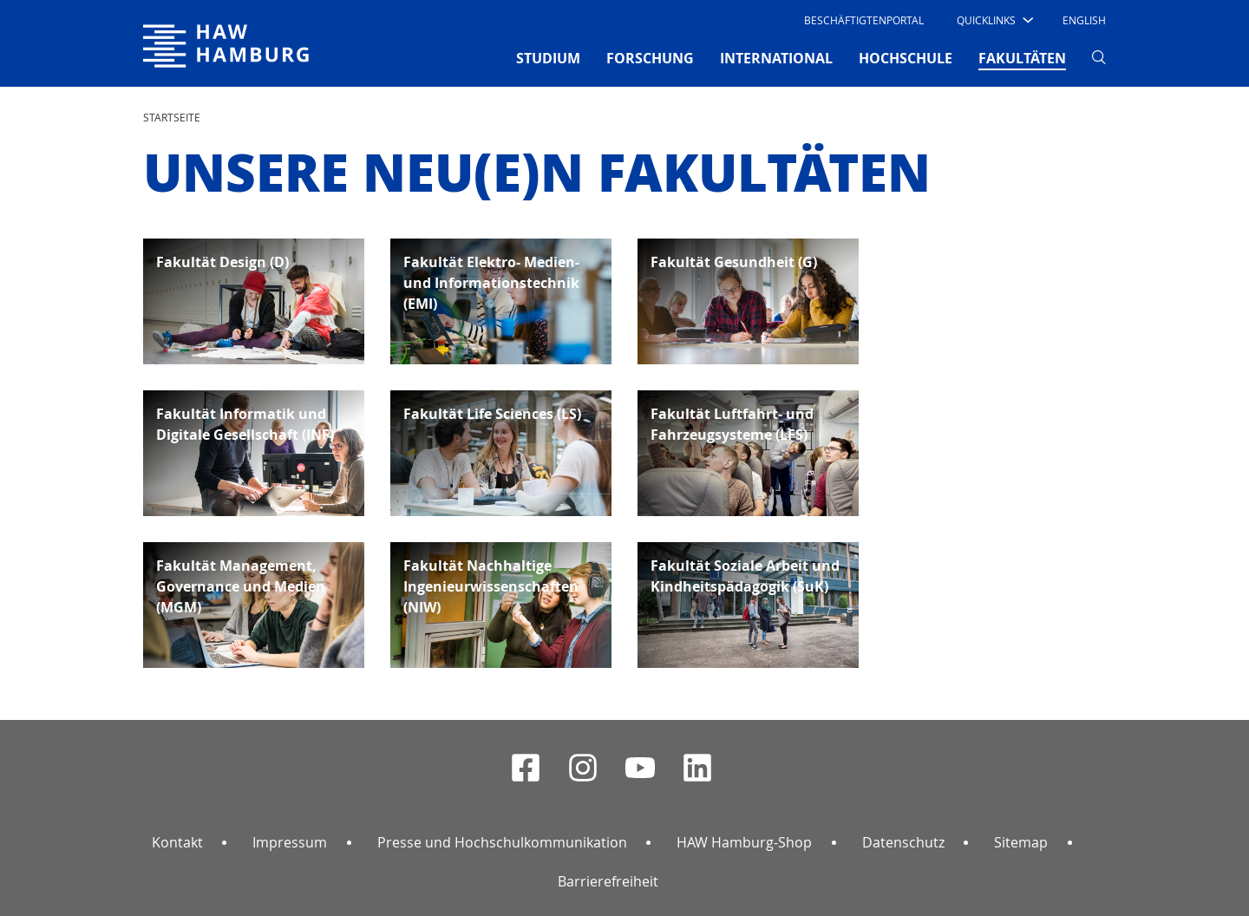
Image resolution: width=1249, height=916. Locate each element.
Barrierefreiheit (608, 881)
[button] (993, 20)
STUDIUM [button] (548, 58)
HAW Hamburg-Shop (744, 842)
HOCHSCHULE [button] (905, 58)
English (1084, 20)
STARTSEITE (171, 117)
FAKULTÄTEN (1022, 57)
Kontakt (177, 842)
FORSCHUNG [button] (650, 58)
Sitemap (1021, 842)
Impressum (289, 842)
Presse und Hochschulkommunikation (502, 842)
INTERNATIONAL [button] (776, 58)
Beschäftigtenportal (864, 20)
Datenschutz (903, 842)
